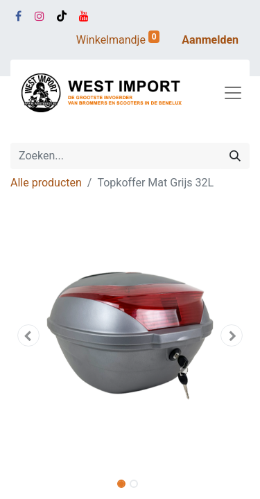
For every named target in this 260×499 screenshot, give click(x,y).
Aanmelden (210, 39)
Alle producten (46, 182)
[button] (28, 335)
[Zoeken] (235, 156)
